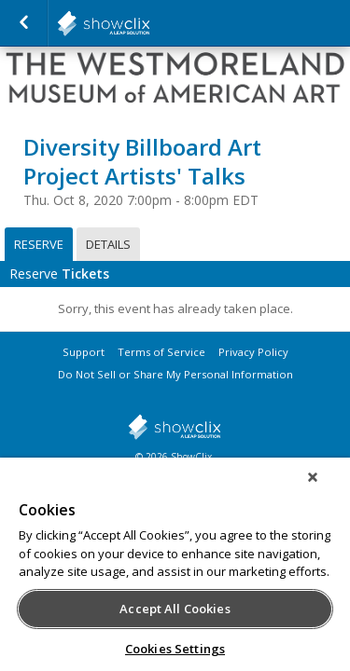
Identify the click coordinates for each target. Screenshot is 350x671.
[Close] (325, 489)
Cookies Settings (175, 648)
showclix (175, 427)
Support (84, 352)
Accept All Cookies (174, 608)
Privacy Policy (253, 352)
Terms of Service (161, 352)
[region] (175, 570)
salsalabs (149, 23)
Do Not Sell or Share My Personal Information (175, 374)
